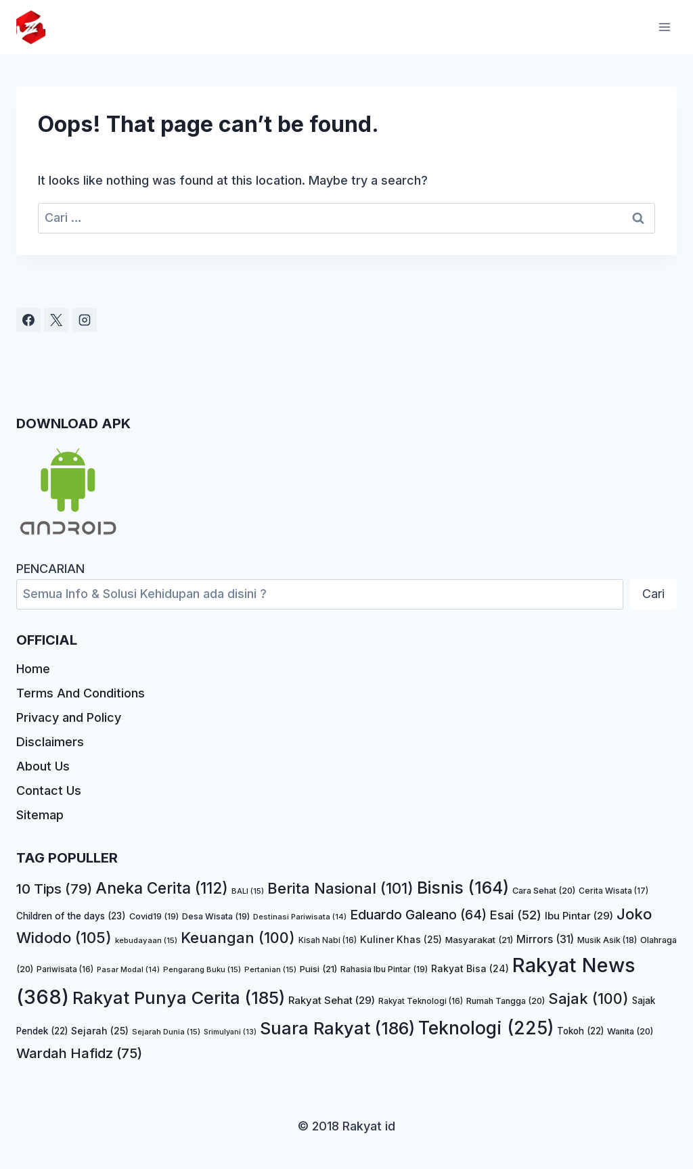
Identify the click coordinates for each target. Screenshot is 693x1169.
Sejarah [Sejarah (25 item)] (100, 1030)
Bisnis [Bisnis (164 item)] (463, 887)
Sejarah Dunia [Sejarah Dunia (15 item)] (166, 1031)
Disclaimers (50, 742)
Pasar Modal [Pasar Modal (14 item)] (128, 969)
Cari (653, 594)
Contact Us (48, 790)
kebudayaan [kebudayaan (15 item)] (146, 940)
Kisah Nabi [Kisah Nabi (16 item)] (327, 940)
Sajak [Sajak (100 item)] (588, 998)
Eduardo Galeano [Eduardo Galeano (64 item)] (418, 915)
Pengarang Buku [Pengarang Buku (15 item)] (202, 969)
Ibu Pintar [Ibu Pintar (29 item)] (579, 915)
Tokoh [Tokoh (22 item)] (580, 1031)
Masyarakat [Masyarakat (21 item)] (479, 939)
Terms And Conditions (80, 693)
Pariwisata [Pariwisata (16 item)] (65, 969)
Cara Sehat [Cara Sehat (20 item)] (543, 891)
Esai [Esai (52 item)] (515, 914)
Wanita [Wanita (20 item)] (630, 1031)
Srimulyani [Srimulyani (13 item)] (230, 1032)
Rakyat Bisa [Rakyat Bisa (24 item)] (470, 968)
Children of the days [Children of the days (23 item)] (71, 916)
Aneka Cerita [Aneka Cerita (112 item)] (161, 888)
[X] (56, 320)
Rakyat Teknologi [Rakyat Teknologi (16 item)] (420, 1001)
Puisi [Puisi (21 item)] (318, 968)
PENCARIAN (50, 568)
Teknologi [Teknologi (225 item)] (486, 1027)
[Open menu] (664, 26)
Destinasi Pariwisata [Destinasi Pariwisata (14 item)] (299, 916)
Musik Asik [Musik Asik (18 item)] (607, 940)
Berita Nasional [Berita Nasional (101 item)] (340, 888)
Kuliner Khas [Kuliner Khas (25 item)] (401, 939)
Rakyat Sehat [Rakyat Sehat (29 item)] (331, 1000)
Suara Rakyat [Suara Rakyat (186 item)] (337, 1027)
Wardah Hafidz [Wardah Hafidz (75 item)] (79, 1053)
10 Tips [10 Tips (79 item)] (54, 888)
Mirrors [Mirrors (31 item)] (545, 939)
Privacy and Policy (68, 717)
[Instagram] (84, 320)
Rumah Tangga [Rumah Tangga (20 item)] (505, 1001)
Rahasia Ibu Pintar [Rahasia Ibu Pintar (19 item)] (384, 969)
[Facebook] (28, 320)
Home (33, 669)
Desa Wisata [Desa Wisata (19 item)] (216, 916)
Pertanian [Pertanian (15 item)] (270, 969)
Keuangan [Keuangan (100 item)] (238, 937)
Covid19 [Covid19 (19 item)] (154, 916)
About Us (43, 766)
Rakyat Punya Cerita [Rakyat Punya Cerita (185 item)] (178, 997)
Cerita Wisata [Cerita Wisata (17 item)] (613, 891)
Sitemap (40, 815)
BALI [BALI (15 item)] (247, 891)
